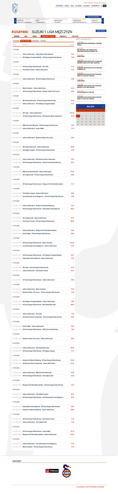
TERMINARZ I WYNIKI (48, 36)
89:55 (72, 317)
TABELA (34, 36)
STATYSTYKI (75, 36)
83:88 (72, 150)
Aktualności (59, 6)
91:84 (72, 289)
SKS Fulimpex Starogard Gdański (32, 57)
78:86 (72, 301)
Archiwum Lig (96, 6)
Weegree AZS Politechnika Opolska (53, 184)
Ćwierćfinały (35, 41)
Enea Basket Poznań (29, 70)
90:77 (72, 271)
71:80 (72, 314)
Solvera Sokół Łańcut (29, 54)
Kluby (85, 3)
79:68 (72, 57)
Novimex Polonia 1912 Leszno (51, 91)
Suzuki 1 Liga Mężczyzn (52, 32)
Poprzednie (16, 41)
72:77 (72, 351)
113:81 (72, 246)
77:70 (72, 128)
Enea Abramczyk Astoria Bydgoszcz (33, 196)
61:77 (72, 104)
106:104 (72, 113)
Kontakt (96, 3)
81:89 (72, 258)
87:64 (72, 138)
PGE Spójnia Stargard (29, 150)
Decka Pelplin (40, 128)
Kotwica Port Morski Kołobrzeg (52, 162)
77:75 (72, 419)
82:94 (72, 88)
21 (90, 122)
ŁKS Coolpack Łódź (28, 175)
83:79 (72, 116)
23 (99, 122)
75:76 (72, 66)
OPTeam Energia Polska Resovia (52, 57)
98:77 (72, 218)
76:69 (72, 125)
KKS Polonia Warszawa (29, 100)
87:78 (72, 206)
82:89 (72, 376)
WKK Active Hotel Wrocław (30, 125)
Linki (100, 3)
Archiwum (104, 3)
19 (82, 122)
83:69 (72, 326)
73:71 (72, 184)
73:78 (72, 447)
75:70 (72, 54)
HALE (25, 36)
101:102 (72, 243)
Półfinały (43, 41)
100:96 (72, 221)
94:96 (72, 280)
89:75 (72, 255)
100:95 (72, 305)
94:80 (72, 79)
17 (103, 119)
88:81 (72, 233)
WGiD (72, 6)
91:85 (72, 159)
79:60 (72, 196)
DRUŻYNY (16, 36)
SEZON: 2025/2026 (101, 31)
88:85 (72, 175)
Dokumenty (90, 3)
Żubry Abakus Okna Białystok (44, 54)
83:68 (72, 91)
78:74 (72, 292)
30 (99, 124)
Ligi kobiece (86, 6)
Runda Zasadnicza (26, 41)
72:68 (72, 329)
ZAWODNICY (63, 36)
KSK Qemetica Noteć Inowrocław (52, 116)
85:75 (72, 162)
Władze (67, 6)
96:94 (72, 372)
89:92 (72, 338)
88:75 (72, 397)
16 (99, 119)
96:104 (72, 434)
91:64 (72, 70)
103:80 (72, 360)
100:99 (72, 348)
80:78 (72, 394)
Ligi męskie (78, 6)
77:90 (72, 422)
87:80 (72, 230)
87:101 (72, 363)
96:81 (72, 193)
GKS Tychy (45, 66)
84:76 (72, 406)
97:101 (72, 172)
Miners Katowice (27, 88)
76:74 (72, 385)
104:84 (72, 410)
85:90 (72, 100)
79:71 (72, 444)
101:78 (72, 431)
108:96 (72, 147)
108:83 (72, 209)
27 (86, 124)
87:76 (72, 267)
